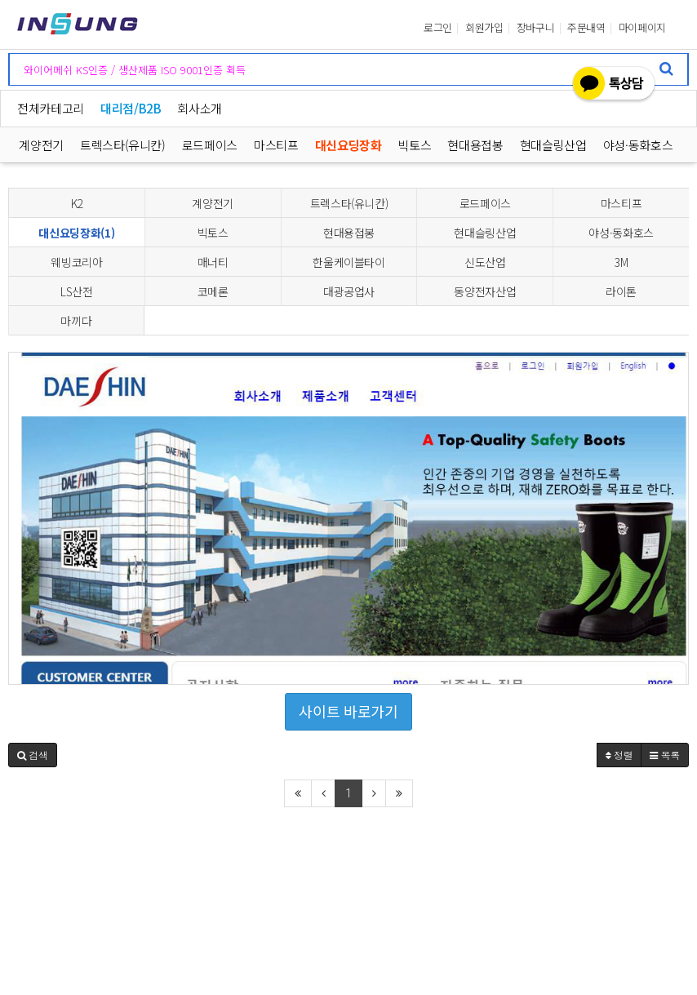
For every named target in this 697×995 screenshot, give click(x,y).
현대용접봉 (476, 144)
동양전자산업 (485, 291)
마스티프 (276, 144)
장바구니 (536, 27)
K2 (76, 203)
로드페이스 (210, 144)
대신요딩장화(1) (76, 232)
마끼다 (75, 321)
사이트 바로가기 (348, 711)
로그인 (438, 27)
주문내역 (586, 27)
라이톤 (621, 291)
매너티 (213, 262)
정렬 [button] (619, 755)
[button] (32, 755)
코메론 (213, 291)
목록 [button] (665, 755)
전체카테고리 (50, 108)
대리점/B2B (131, 108)
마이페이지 (642, 27)
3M (621, 262)
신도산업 (485, 262)
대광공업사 (349, 291)
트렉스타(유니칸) (123, 144)
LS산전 (76, 291)
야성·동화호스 (638, 144)
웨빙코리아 (76, 262)
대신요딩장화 (348, 144)
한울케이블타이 (349, 262)
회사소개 (199, 108)
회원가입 (484, 27)
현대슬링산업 (553, 144)
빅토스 (415, 144)
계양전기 (41, 144)
